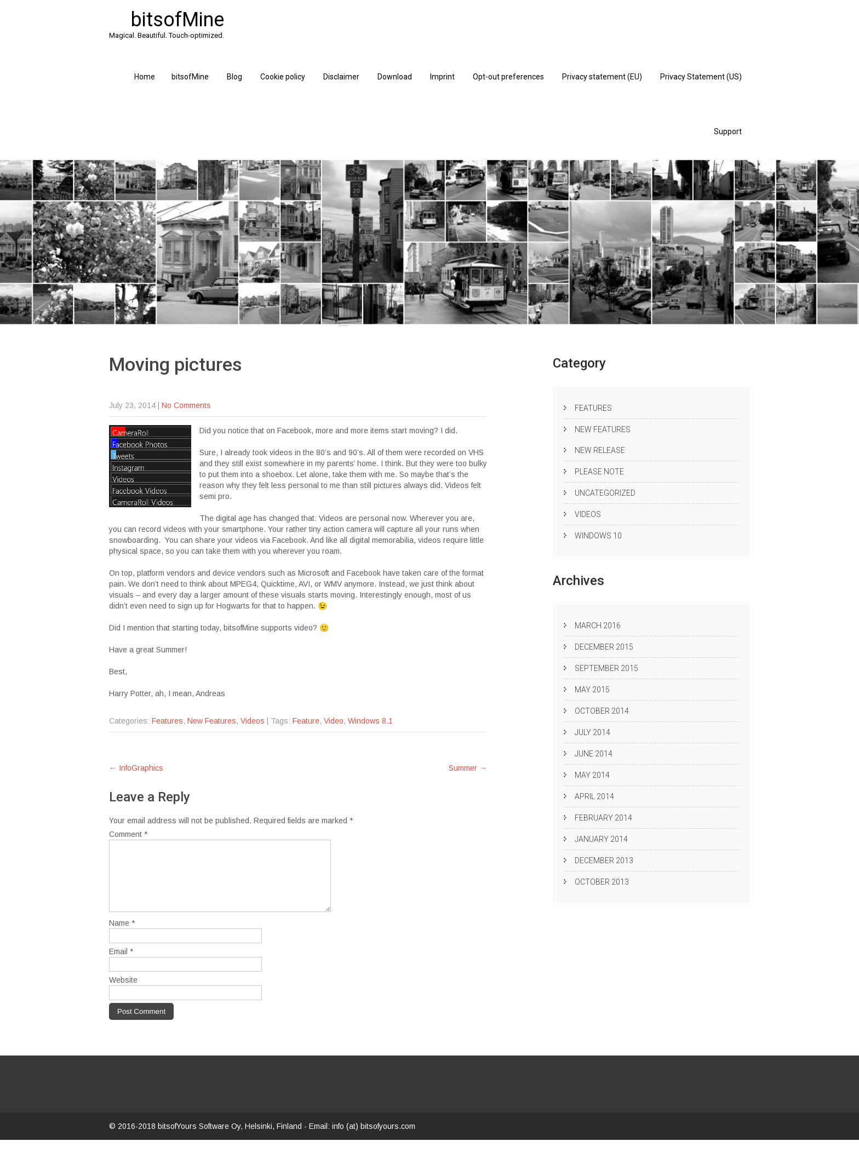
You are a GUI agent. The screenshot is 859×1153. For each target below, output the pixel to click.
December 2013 (604, 860)
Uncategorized (605, 493)
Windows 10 (598, 535)
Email (121, 964)
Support (728, 131)
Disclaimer (341, 76)
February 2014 (603, 817)
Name (122, 936)
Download (394, 76)
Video (333, 720)
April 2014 (594, 796)
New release (600, 450)
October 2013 (602, 881)
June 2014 (593, 753)
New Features (211, 720)
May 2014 (592, 775)
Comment (128, 834)
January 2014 (601, 839)
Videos (252, 720)
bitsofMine (190, 76)
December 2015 (604, 647)
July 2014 (592, 732)
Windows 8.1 (370, 720)
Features (167, 720)
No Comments (186, 405)
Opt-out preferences (508, 76)
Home (144, 76)
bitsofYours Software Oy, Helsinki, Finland (231, 1139)
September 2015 (606, 668)
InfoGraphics (136, 768)
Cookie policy (282, 76)
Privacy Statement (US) (701, 76)
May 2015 (592, 689)
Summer (468, 768)
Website (123, 993)
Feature (306, 720)
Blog (234, 76)
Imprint (442, 76)
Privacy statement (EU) (602, 76)
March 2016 (598, 625)
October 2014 (602, 711)
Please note (599, 471)
